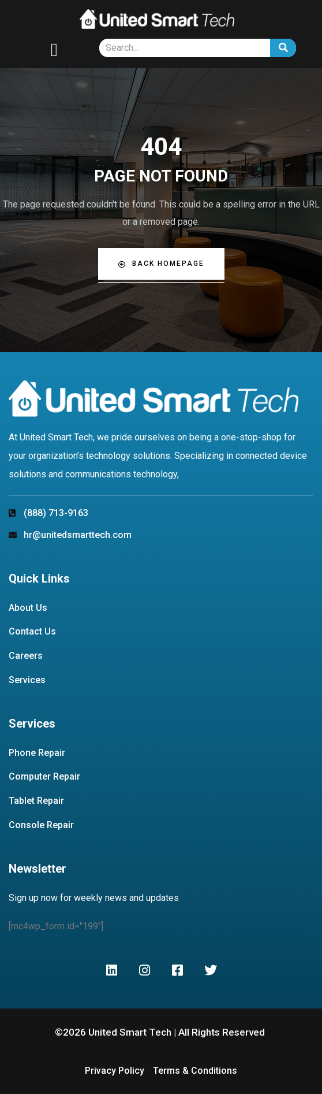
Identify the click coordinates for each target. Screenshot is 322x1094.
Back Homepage (161, 263)
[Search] (283, 48)
